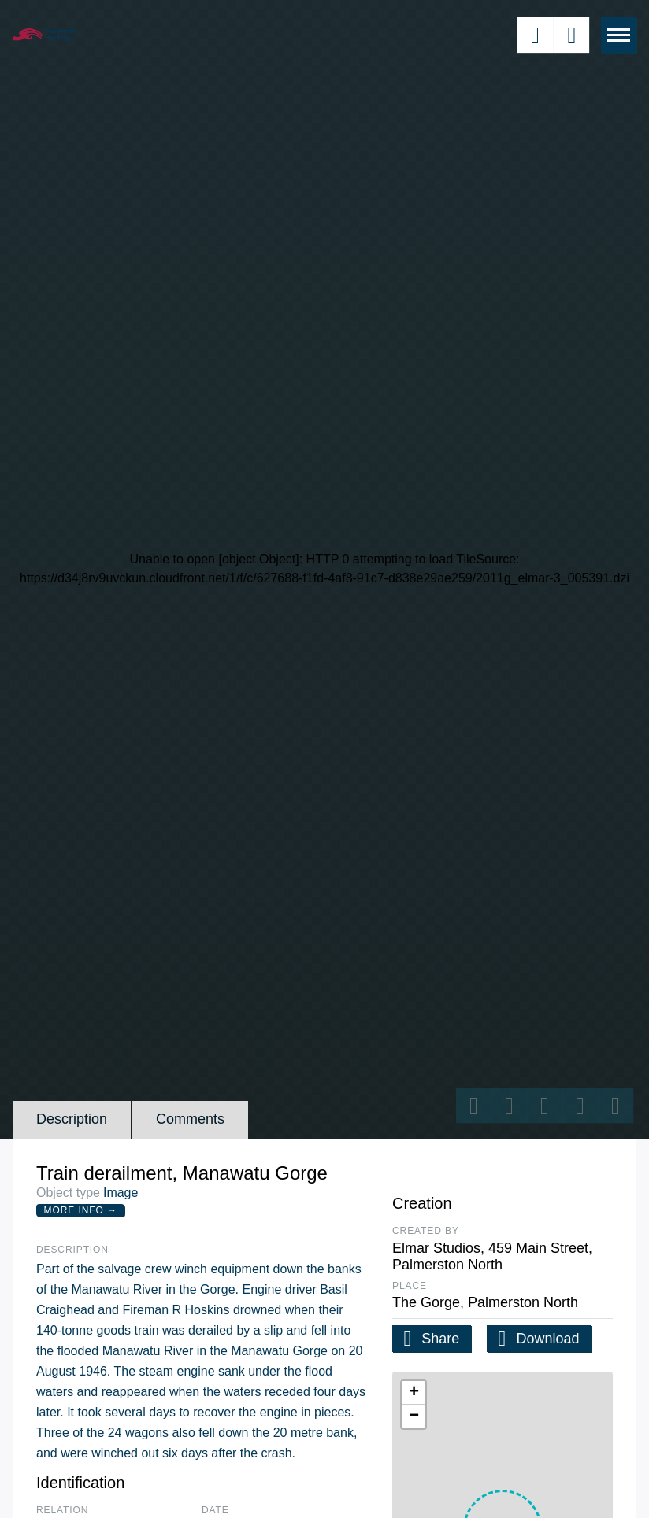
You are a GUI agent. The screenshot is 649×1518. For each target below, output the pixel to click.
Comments (190, 1119)
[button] (413, 1393)
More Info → (80, 1210)
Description (71, 1119)
